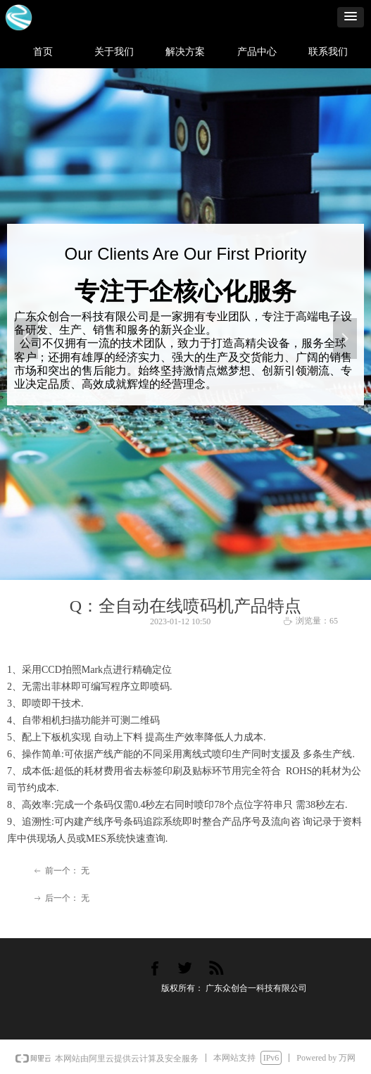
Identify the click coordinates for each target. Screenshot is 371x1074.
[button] (350, 17)
